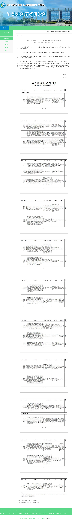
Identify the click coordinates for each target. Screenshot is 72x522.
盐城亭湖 (29, 510)
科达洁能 (44, 513)
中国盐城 (23, 510)
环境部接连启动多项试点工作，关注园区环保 (29, 500)
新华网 (39, 510)
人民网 (34, 510)
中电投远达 (20, 513)
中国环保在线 (58, 510)
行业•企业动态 (67, 31)
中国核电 (14, 513)
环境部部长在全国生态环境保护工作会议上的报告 (30, 502)
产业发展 (49, 28)
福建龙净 (26, 513)
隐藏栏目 (61, 31)
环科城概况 (13, 28)
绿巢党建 (31, 28)
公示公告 (67, 28)
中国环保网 (52, 510)
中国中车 (8, 513)
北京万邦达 (38, 513)
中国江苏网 (45, 510)
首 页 (4, 28)
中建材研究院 (58, 513)
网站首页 (56, 31)
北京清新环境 (51, 513)
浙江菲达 (32, 513)
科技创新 (40, 28)
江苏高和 (65, 513)
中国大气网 (66, 510)
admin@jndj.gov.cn (49, 518)
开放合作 (58, 28)
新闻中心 (22, 28)
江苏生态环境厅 (16, 510)
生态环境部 (9, 510)
